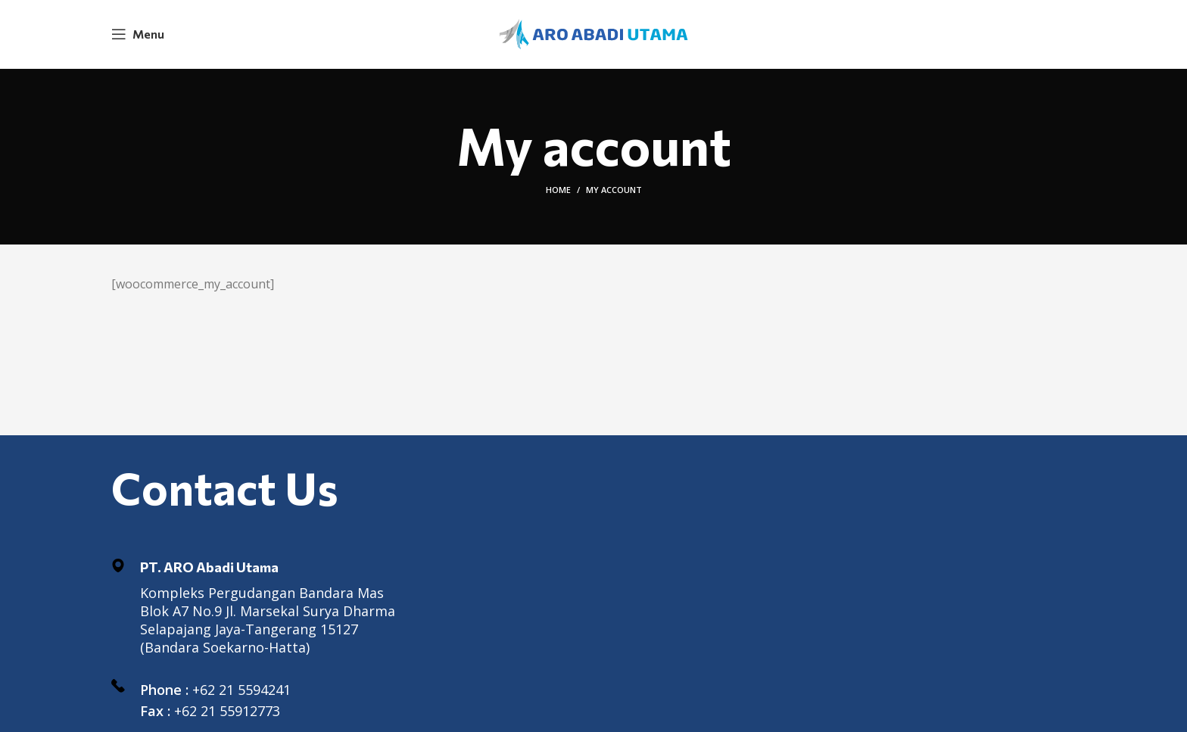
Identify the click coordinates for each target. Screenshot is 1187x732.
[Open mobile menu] (138, 34)
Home (558, 189)
